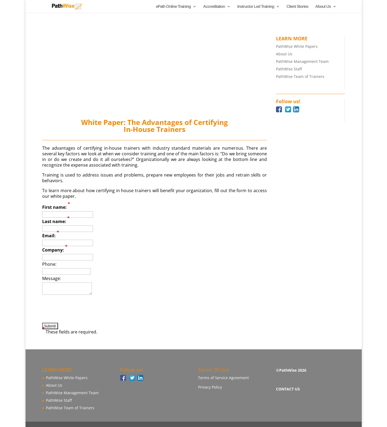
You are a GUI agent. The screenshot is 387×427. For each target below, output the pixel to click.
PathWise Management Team (302, 61)
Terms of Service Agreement (223, 377)
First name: (56, 207)
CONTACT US (288, 389)
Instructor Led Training (255, 7)
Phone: (49, 264)
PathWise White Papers (297, 46)
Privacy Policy (210, 387)
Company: (54, 250)
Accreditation (214, 7)
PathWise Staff (289, 68)
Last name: (56, 221)
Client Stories (297, 7)
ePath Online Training (173, 7)
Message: (51, 278)
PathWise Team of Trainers (300, 76)
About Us (323, 7)
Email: (50, 236)
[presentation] (83, 312)
